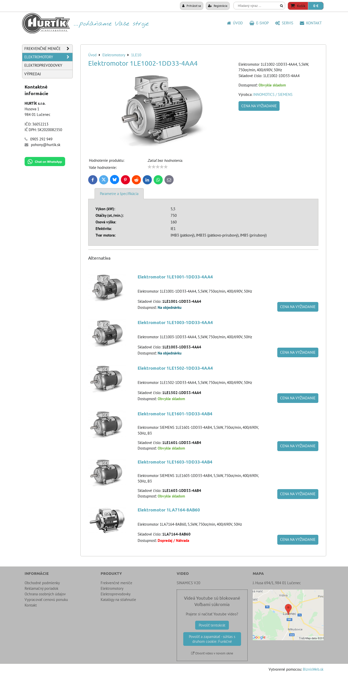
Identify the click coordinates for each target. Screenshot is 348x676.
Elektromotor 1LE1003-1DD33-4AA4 (175, 322)
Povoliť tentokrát (212, 625)
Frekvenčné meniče (48, 49)
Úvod (235, 23)
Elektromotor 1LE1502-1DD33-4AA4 (175, 368)
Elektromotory (48, 57)
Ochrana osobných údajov (45, 594)
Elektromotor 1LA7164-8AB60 (169, 509)
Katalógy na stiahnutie (118, 599)
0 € (315, 6)
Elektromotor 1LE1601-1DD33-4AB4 (175, 413)
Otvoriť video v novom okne (212, 653)
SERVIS (284, 23)
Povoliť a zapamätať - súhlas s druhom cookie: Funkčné (212, 639)
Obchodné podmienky (42, 582)
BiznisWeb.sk (313, 669)
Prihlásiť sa (191, 6)
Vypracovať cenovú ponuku (46, 599)
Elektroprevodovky (43, 65)
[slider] (158, 167)
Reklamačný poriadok (41, 588)
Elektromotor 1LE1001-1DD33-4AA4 (175, 276)
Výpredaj (32, 74)
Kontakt (311, 23)
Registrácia (217, 6)
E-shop (259, 23)
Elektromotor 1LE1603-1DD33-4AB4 (175, 462)
